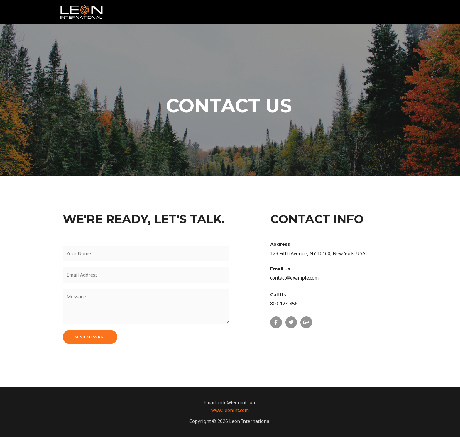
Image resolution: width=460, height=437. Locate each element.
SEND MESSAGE (90, 337)
